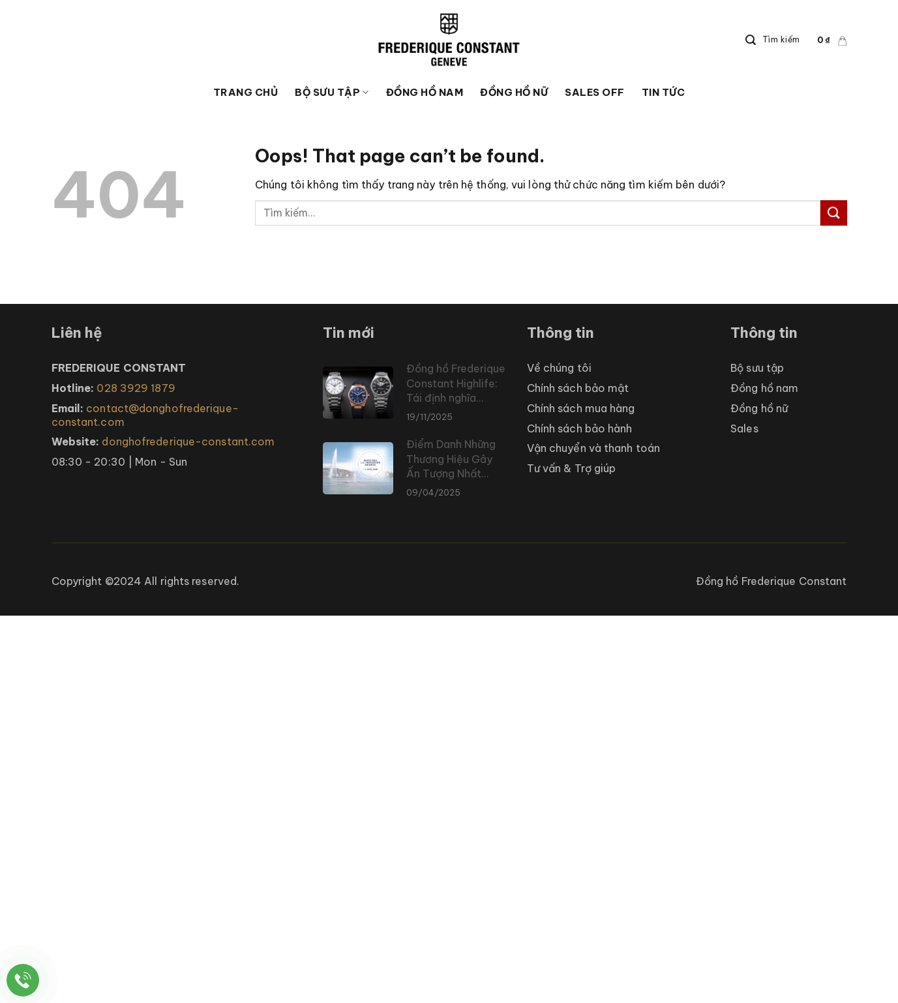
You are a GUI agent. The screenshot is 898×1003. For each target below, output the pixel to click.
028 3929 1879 (136, 388)
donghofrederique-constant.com (188, 441)
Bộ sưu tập (332, 92)
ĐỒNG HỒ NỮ (514, 92)
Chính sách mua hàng (581, 408)
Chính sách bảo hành (580, 428)
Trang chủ (245, 92)
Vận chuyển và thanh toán (593, 448)
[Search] (772, 40)
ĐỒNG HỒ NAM (425, 92)
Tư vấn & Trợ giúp (571, 468)
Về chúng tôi (559, 367)
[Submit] (833, 213)
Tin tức (663, 92)
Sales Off (595, 92)
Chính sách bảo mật (578, 388)
